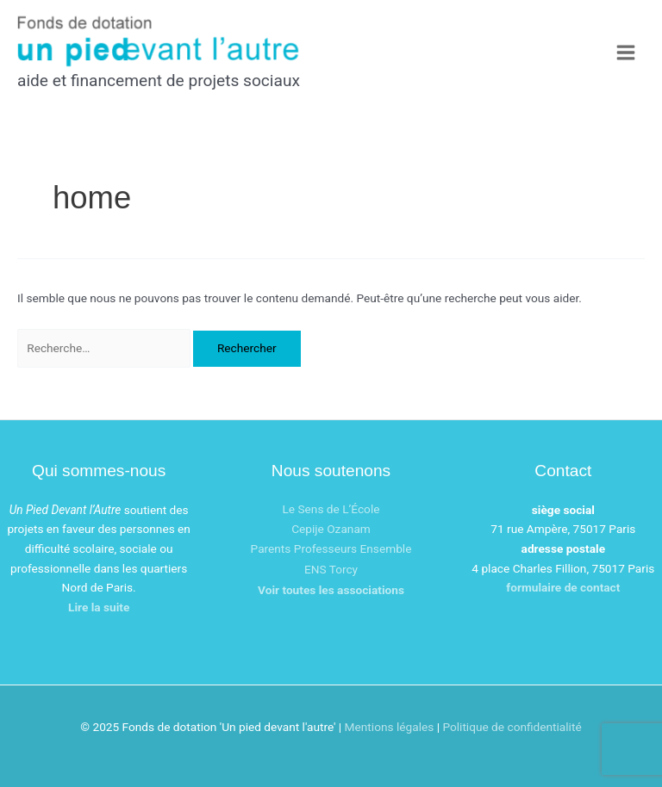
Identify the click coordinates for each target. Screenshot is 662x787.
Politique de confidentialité (511, 727)
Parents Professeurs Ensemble (331, 548)
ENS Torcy (331, 569)
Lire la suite (98, 607)
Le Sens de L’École (330, 509)
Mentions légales (389, 727)
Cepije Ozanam (331, 529)
